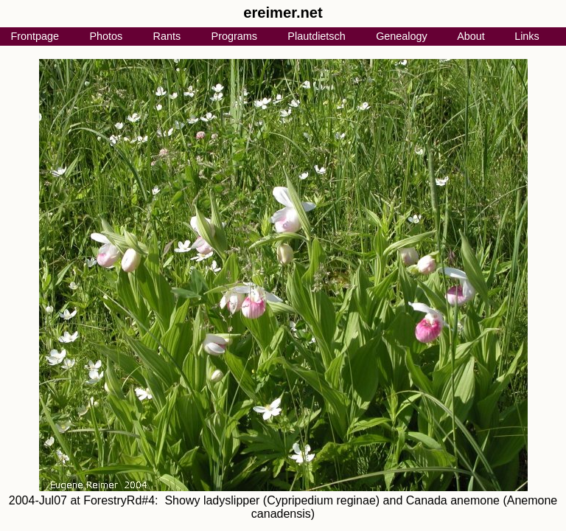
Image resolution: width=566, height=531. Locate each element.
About (471, 36)
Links (526, 36)
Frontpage (34, 36)
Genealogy (401, 36)
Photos (105, 36)
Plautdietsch (316, 36)
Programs (234, 36)
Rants (167, 36)
